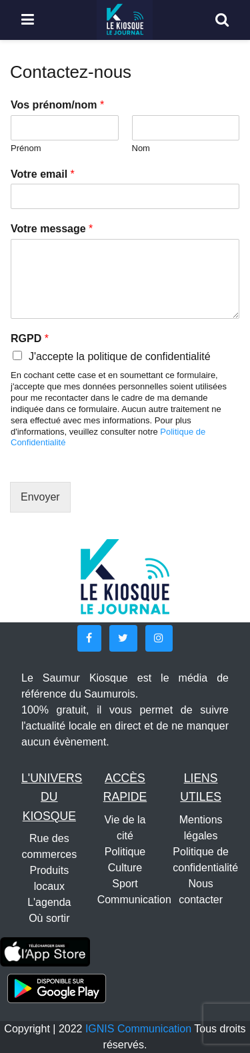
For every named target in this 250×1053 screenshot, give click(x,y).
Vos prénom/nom (57, 104)
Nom (141, 148)
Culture (125, 867)
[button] (89, 638)
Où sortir (49, 918)
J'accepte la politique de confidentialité (120, 356)
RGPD (30, 338)
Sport (124, 883)
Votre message (52, 228)
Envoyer (40, 497)
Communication (134, 899)
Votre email (43, 174)
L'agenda (49, 902)
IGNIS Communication (138, 1028)
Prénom (26, 148)
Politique (125, 851)
